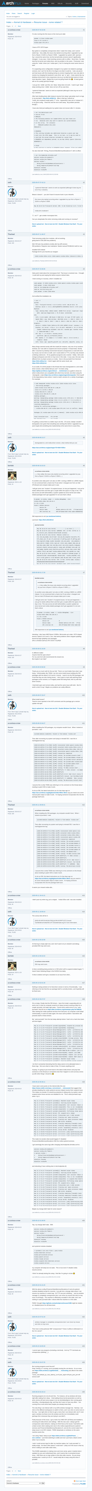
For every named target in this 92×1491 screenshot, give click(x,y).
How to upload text (38, 224)
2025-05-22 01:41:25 (38, 1285)
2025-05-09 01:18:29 (38, 648)
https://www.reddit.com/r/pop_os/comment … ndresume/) (51, 1088)
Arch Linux (12, 3)
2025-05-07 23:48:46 (38, 269)
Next (19, 26)
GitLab (60, 3)
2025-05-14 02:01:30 (38, 983)
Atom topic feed (81, 1481)
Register (26, 13)
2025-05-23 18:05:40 (38, 1346)
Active (74, 16)
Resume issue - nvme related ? (48, 22)
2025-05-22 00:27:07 (38, 999)
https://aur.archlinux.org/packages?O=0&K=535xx (48, 447)
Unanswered (81, 16)
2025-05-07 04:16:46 (38, 30)
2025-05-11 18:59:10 (38, 911)
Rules (13, 13)
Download (85, 3)
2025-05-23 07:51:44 (38, 1317)
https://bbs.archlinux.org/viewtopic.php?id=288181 (64, 1009)
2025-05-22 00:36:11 (38, 1082)
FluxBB (83, 1484)
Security (69, 3)
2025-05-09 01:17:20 (38, 572)
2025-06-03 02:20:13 (38, 1392)
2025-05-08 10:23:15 (38, 465)
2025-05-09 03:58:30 (38, 667)
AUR (76, 3)
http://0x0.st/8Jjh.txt (49, 98)
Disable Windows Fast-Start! (67, 224)
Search (19, 13)
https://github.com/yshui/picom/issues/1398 (56, 1303)
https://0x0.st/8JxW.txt (46, 520)
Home (27, 3)
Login (33, 13)
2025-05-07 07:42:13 (38, 182)
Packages (35, 3)
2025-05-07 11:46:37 (38, 234)
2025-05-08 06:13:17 (38, 437)
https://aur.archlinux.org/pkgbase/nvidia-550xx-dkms (49, 792)
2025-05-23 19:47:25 (38, 1362)
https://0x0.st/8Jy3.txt (39, 363)
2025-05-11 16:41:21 (38, 895)
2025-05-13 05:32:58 (38, 940)
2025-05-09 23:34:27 (38, 723)
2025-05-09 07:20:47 (38, 695)
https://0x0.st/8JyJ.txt (39, 361)
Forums (45, 3)
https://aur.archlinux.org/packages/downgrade (60, 375)
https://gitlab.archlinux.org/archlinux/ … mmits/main (49, 371)
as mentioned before (53, 516)
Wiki (52, 3)
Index (8, 13)
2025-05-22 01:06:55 (38, 1220)
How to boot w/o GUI (51, 224)
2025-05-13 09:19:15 (38, 956)
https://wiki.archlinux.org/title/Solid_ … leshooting (51, 1370)
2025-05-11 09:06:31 (38, 805)
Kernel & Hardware (22, 22)
